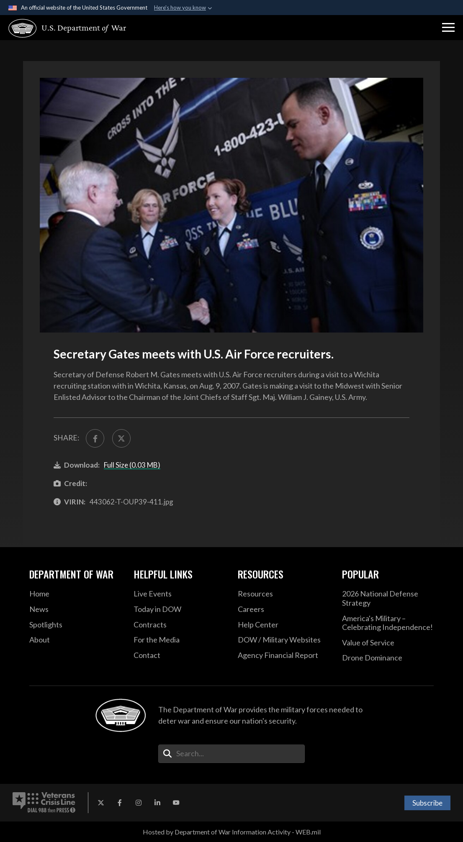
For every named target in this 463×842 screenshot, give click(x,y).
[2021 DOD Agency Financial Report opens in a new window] (283, 655)
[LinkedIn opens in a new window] (157, 802)
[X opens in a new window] (101, 802)
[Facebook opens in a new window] (119, 802)
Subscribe (427, 802)
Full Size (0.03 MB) (132, 465)
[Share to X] (121, 438)
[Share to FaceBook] (95, 438)
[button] (448, 27)
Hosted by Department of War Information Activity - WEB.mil (232, 832)
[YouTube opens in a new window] (176, 802)
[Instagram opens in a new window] (138, 802)
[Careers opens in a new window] (283, 609)
